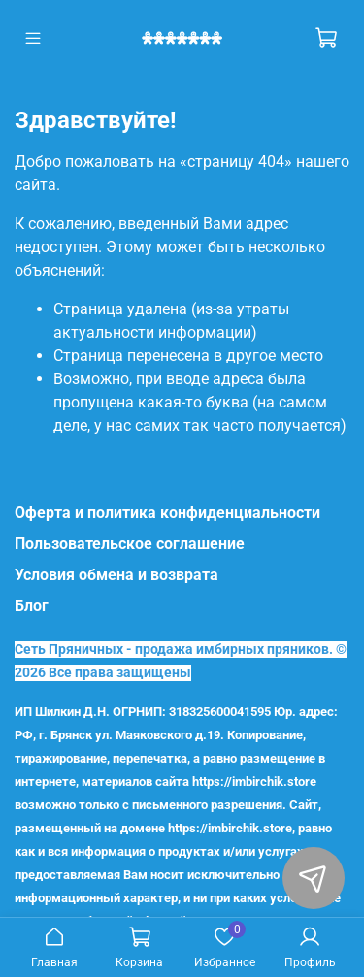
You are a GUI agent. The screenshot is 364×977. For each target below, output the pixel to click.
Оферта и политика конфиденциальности (167, 513)
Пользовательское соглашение (130, 544)
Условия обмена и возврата (116, 575)
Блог (32, 606)
